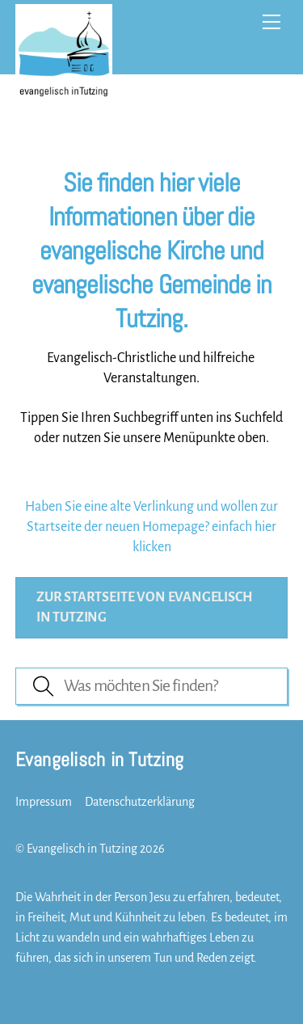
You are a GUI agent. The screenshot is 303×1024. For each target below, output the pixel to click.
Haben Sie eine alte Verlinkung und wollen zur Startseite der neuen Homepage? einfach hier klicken (151, 526)
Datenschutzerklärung (140, 801)
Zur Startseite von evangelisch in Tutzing (144, 607)
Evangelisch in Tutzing (82, 848)
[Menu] (271, 22)
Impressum (43, 801)
